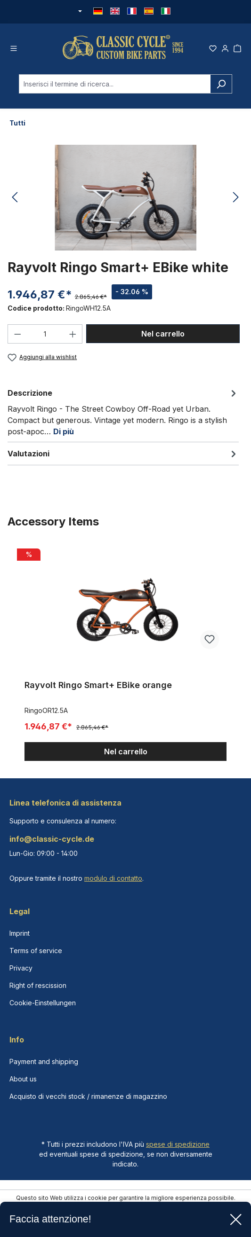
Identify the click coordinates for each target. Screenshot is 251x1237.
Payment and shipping (43, 1061)
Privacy (20, 968)
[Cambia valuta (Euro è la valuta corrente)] (79, 12)
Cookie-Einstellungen (42, 1003)
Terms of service (35, 951)
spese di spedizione (178, 1144)
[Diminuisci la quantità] (17, 334)
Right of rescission (37, 985)
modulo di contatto (113, 878)
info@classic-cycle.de (51, 839)
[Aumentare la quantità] (73, 334)
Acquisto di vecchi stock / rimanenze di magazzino (88, 1096)
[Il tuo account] (225, 47)
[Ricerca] (221, 84)
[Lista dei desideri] (213, 47)
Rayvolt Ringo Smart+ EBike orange (98, 685)
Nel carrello (163, 333)
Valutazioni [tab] (123, 453)
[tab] (123, 411)
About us (23, 1079)
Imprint (19, 933)
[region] (125, 653)
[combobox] (115, 84)
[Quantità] (45, 334)
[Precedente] (15, 197)
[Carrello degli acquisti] (237, 47)
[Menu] (13, 47)
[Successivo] (236, 197)
